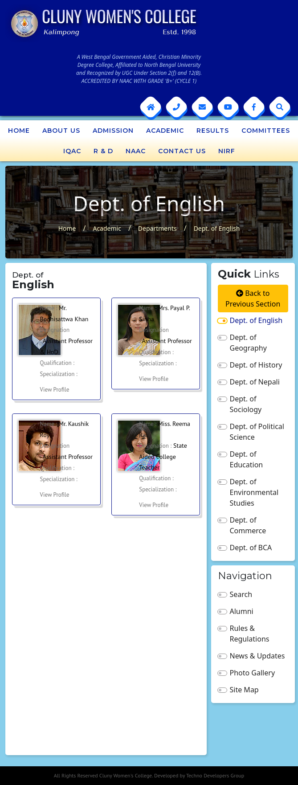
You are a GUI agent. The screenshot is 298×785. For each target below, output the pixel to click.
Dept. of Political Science (257, 431)
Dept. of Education (246, 459)
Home (19, 131)
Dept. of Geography (248, 342)
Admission (113, 131)
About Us (61, 131)
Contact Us (182, 151)
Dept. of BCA (251, 547)
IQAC (72, 151)
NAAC (136, 151)
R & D (103, 151)
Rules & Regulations (249, 633)
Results (212, 131)
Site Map (244, 690)
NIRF (226, 151)
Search (241, 594)
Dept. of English (217, 228)
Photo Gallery (252, 673)
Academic (165, 131)
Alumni (241, 611)
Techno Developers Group (215, 775)
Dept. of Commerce (248, 525)
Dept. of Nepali (255, 382)
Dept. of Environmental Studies (254, 492)
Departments (157, 228)
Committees (265, 131)
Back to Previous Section (252, 298)
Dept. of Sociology (246, 404)
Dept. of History (256, 365)
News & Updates (257, 656)
